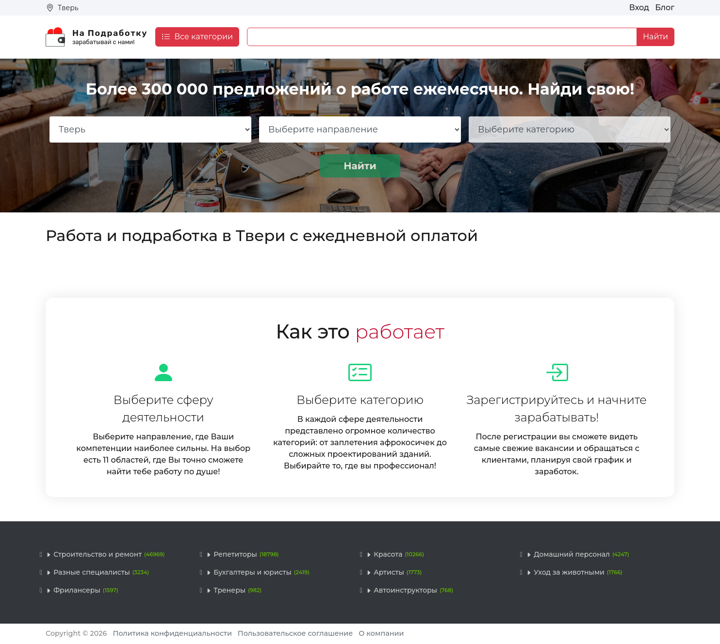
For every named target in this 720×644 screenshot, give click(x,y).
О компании (381, 633)
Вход (639, 7)
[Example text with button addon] (442, 37)
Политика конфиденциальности (172, 633)
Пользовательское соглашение (295, 633)
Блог (664, 7)
